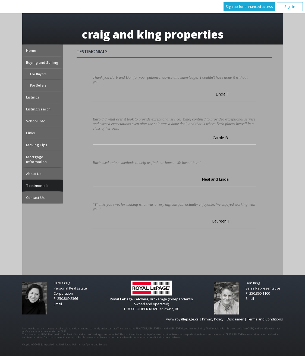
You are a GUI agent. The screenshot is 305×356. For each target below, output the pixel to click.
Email (58, 303)
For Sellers (38, 85)
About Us (33, 173)
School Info (35, 121)
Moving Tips (36, 144)
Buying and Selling (42, 62)
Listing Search (38, 109)
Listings (32, 97)
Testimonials (37, 185)
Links (30, 133)
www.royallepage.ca (182, 319)
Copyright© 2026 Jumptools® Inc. (40, 344)
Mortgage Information (36, 159)
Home (31, 50)
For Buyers (38, 74)
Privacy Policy (212, 319)
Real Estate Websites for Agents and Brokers (83, 344)
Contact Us (35, 197)
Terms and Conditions (265, 319)
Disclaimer (235, 319)
